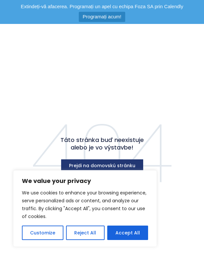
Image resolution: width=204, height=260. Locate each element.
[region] (85, 208)
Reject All (85, 233)
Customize (42, 233)
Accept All (127, 233)
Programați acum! (102, 16)
